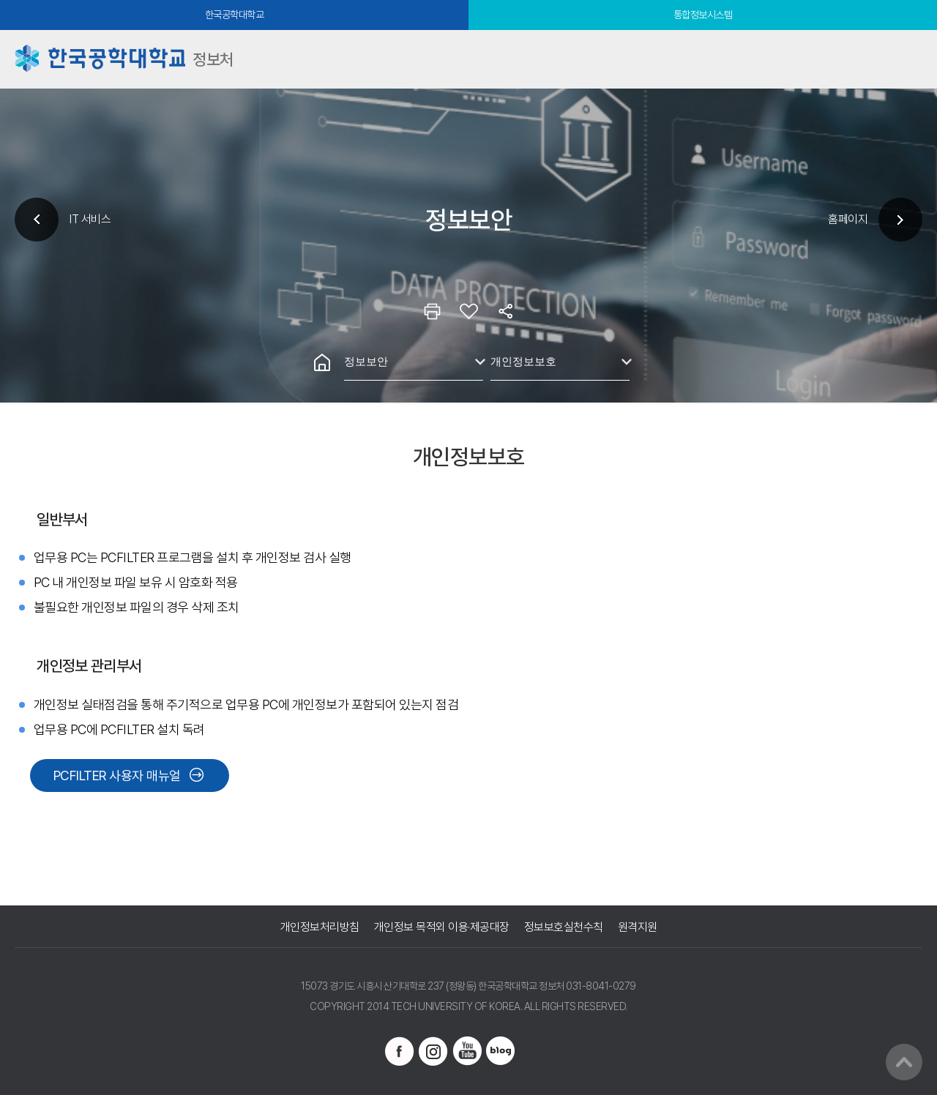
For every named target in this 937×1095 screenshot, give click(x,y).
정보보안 (366, 361)
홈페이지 (847, 219)
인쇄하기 (432, 311)
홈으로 (322, 362)
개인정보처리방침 (319, 927)
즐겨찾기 (468, 311)
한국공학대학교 (234, 14)
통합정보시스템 (703, 14)
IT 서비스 (90, 219)
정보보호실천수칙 (563, 927)
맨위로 (904, 1062)
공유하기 (505, 311)
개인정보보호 (523, 361)
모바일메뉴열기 (907, 59)
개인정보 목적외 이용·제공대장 (441, 927)
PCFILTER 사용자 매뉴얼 (117, 775)
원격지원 (637, 927)
